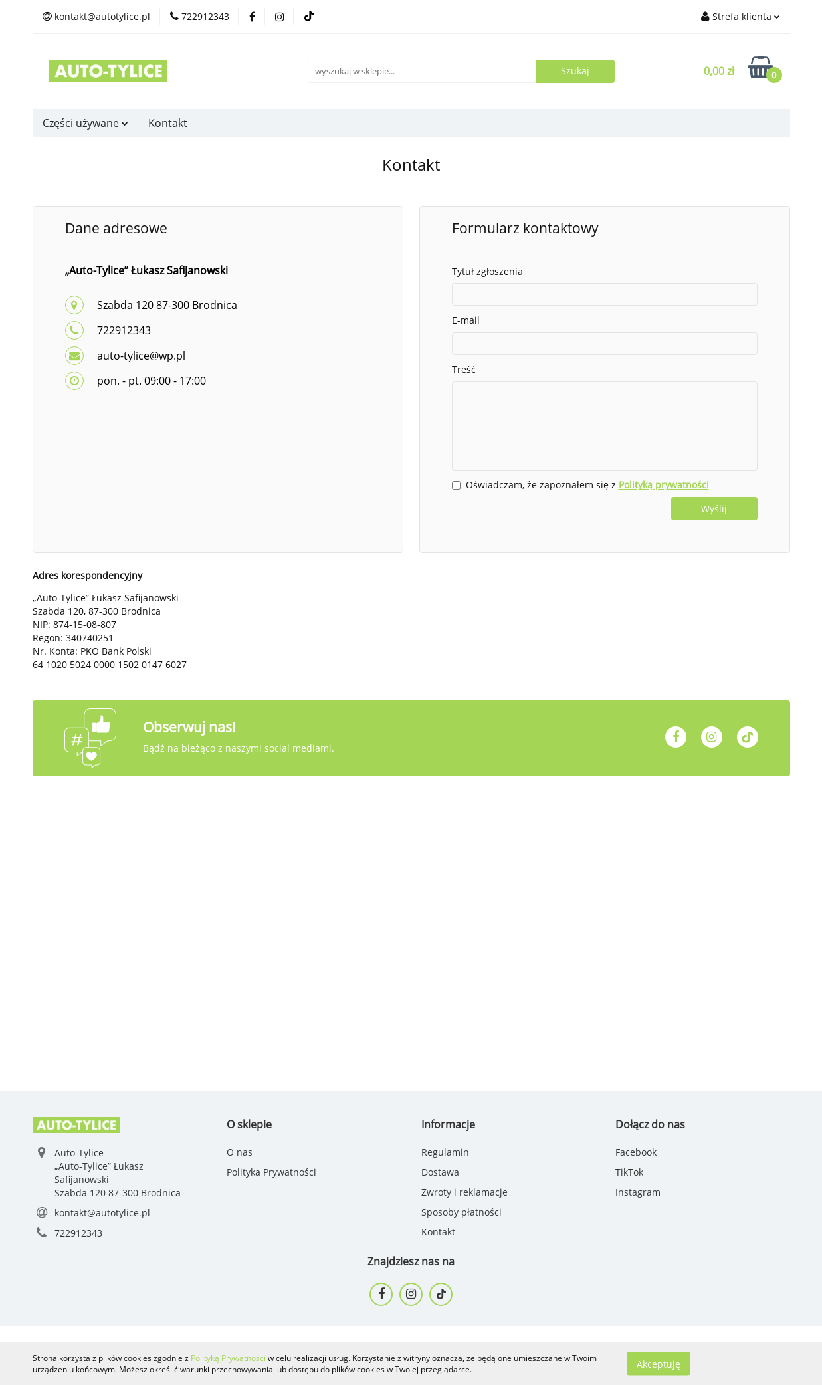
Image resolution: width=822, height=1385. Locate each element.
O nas (240, 1152)
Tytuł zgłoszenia (487, 271)
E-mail (466, 320)
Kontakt (167, 123)
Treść (464, 369)
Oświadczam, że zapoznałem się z (587, 485)
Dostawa (440, 1172)
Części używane (85, 123)
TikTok (629, 1172)
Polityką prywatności (664, 485)
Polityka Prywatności (271, 1172)
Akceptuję (658, 1363)
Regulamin (445, 1152)
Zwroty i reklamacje (464, 1192)
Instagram (638, 1192)
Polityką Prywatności (228, 1358)
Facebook (636, 1152)
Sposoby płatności (461, 1212)
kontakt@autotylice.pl (102, 1212)
